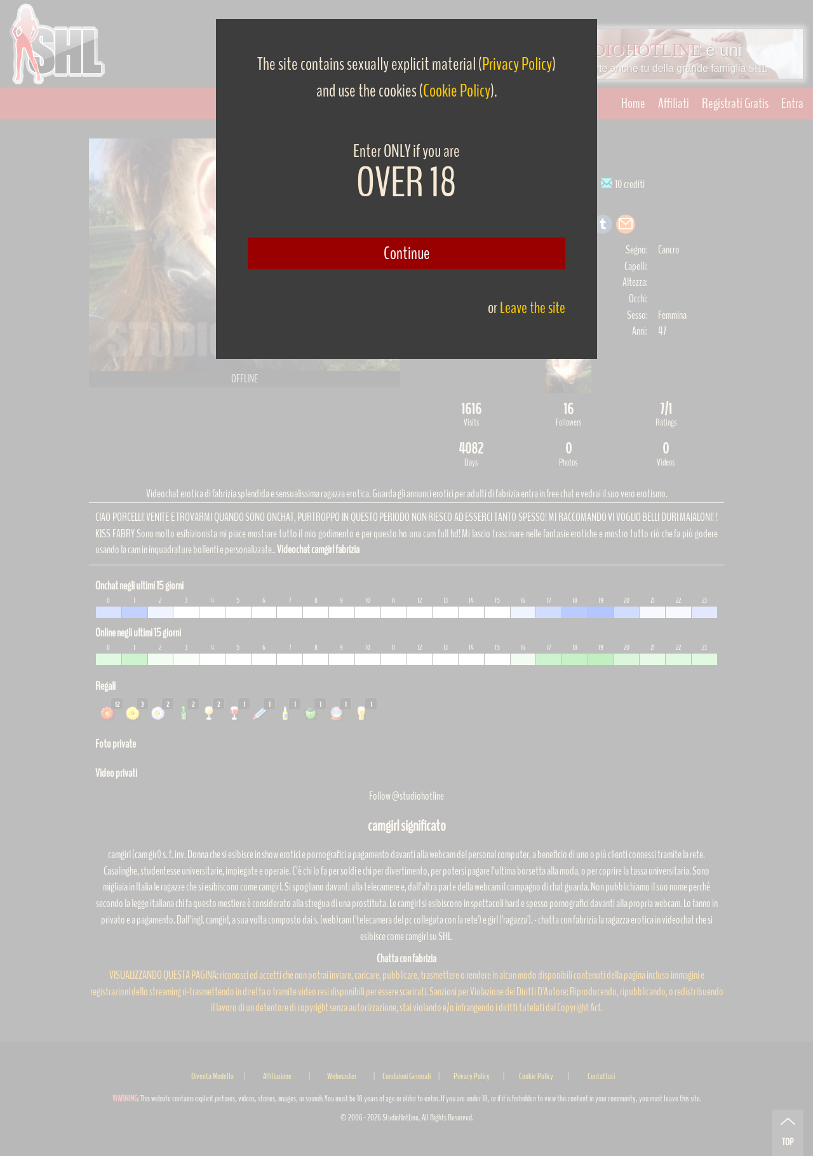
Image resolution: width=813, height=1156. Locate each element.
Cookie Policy (456, 91)
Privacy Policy (517, 64)
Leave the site (532, 308)
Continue (407, 253)
